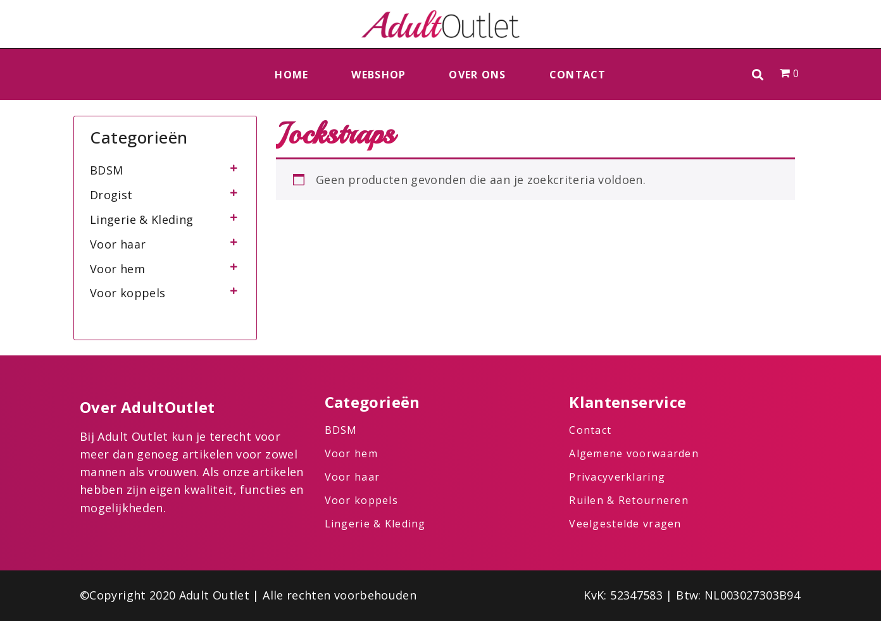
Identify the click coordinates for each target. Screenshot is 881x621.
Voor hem (117, 268)
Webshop (378, 75)
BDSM (106, 170)
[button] (757, 74)
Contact (577, 75)
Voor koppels (127, 292)
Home (291, 75)
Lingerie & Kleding (141, 219)
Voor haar (118, 244)
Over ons (477, 75)
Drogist (111, 194)
